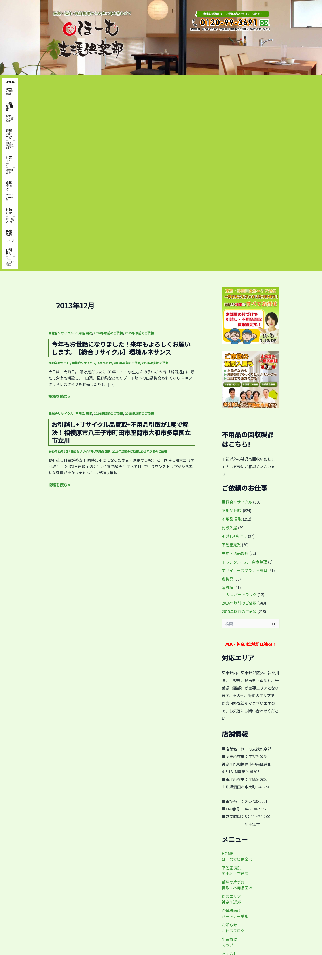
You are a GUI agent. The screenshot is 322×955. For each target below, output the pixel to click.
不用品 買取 (232, 343)
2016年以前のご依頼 (108, 157)
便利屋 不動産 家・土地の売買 (79, 832)
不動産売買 (231, 369)
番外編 (227, 411)
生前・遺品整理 (235, 377)
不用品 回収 (83, 157)
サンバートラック (241, 418)
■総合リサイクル (60, 157)
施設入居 (229, 351)
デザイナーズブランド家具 (244, 394)
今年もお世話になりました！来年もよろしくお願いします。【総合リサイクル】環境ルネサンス (121, 172)
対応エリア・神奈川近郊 (74, 852)
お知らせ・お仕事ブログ (74, 873)
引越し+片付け (234, 360)
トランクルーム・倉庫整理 (244, 386)
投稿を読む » (59, 220)
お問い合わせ (65, 894)
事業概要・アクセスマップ (76, 863)
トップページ (65, 822)
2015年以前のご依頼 (139, 157)
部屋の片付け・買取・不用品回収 (81, 842)
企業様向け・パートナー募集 (78, 883)
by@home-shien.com (232, 867)
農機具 (227, 403)
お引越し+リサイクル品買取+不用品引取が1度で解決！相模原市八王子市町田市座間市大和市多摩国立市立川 (121, 256)
